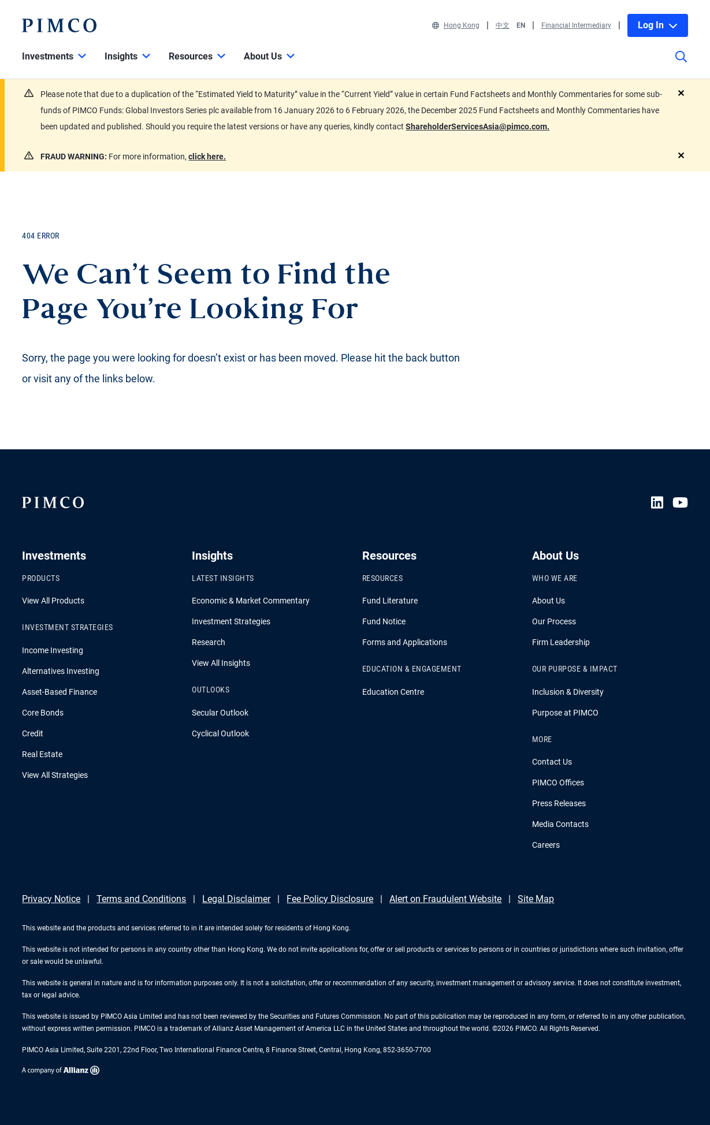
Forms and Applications (404, 642)
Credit (32, 733)
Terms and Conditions (141, 898)
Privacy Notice (51, 898)
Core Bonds (43, 712)
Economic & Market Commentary (251, 600)
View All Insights (221, 663)
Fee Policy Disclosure (330, 898)
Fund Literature (390, 600)
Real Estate (42, 754)
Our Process (554, 621)
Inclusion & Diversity (568, 691)
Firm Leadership (561, 642)
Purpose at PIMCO (565, 712)
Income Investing (52, 650)
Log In (658, 25)
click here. (207, 156)
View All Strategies (55, 775)
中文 (503, 25)
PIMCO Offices (558, 782)
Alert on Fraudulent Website (445, 898)
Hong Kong (455, 25)
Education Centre (393, 691)
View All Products (53, 600)
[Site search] (681, 65)
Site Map (536, 898)
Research (208, 642)
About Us (548, 600)
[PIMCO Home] (59, 25)
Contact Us (552, 761)
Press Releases (559, 803)
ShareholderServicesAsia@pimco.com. (477, 126)
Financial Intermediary (576, 25)
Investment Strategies (231, 621)
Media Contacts (560, 824)
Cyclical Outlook (220, 733)
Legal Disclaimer (236, 898)
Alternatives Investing (60, 671)
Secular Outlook (220, 712)
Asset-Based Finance (59, 691)
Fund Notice (384, 621)
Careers (546, 845)
